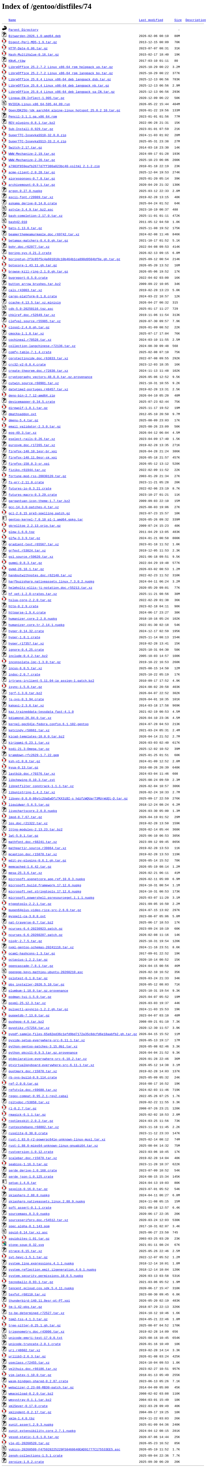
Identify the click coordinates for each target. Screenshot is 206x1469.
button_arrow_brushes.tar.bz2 (35, 284)
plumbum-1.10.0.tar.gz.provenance (38, 990)
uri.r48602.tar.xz (24, 1350)
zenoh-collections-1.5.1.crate (36, 1455)
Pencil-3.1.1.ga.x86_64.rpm (33, 116)
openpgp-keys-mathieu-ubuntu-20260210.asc (46, 972)
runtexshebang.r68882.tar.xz (34, 1127)
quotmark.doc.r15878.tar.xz (33, 1071)
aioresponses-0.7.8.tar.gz (32, 178)
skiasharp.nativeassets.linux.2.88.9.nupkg (47, 1201)
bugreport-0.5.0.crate (28, 277)
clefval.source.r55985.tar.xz (35, 321)
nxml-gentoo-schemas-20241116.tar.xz (41, 947)
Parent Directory (23, 29)
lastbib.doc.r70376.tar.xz (32, 773)
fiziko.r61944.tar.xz (27, 470)
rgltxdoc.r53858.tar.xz (29, 1102)
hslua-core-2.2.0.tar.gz (30, 600)
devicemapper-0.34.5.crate (32, 401)
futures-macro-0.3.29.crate (33, 494)
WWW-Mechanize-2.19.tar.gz (32, 153)
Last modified (151, 20)
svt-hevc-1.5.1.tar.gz (28, 1257)
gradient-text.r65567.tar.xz (34, 544)
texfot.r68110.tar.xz (27, 1294)
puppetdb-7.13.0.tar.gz (29, 1015)
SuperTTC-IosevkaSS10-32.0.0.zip (37, 135)
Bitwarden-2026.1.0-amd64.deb (35, 36)
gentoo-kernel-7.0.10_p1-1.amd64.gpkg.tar (46, 519)
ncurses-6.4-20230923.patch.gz (36, 928)
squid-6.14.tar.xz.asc (28, 1232)
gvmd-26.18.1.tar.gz (26, 569)
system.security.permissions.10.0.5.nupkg (46, 1275)
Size (178, 20)
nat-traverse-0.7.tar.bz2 (31, 922)
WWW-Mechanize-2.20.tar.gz (32, 160)
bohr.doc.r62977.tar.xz (29, 246)
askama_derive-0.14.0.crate (33, 203)
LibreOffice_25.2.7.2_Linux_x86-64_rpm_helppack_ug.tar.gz (61, 67)
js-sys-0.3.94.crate (26, 699)
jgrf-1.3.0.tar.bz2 (25, 693)
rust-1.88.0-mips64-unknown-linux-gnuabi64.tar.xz (53, 1145)
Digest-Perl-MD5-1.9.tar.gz (33, 42)
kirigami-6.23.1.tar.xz (29, 742)
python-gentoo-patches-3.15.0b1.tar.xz (43, 1046)
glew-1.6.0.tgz (22, 532)
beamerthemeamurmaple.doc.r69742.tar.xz (44, 234)
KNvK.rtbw (17, 60)
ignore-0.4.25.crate (26, 649)
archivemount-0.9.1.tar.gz (32, 184)
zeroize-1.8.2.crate (26, 1461)
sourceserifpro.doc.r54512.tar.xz (38, 1220)
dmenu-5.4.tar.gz (23, 420)
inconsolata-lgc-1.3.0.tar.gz (35, 662)
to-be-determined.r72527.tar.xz (36, 1313)
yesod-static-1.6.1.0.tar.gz (34, 1437)
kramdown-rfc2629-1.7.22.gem (34, 755)
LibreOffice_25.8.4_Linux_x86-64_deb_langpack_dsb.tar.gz (60, 79)
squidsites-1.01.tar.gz (29, 1238)
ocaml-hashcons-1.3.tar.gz (32, 953)
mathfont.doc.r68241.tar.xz (33, 842)
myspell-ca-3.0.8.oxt (27, 916)
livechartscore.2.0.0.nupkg (33, 811)
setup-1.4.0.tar (23, 1182)
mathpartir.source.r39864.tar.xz (37, 848)
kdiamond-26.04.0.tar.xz (30, 718)
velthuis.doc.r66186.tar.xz (33, 1368)
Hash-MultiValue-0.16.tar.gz (34, 54)
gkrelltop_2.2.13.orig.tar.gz (35, 525)
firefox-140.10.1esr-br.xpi (33, 451)
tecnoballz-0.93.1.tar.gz (31, 1282)
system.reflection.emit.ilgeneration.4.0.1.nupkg (52, 1269)
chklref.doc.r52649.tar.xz (32, 315)
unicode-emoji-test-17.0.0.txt (36, 1337)
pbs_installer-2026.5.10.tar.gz (36, 984)
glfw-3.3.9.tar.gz (24, 538)
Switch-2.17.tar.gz (25, 147)
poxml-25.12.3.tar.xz (27, 1003)
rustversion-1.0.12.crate (31, 1151)
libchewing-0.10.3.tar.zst (32, 780)
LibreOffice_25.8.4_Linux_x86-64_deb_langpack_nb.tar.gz (59, 85)
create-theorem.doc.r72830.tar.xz (38, 370)
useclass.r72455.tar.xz (29, 1362)
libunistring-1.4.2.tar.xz (32, 792)
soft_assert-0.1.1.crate (30, 1207)
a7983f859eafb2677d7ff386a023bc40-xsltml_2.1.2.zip (54, 166)
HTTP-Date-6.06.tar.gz (28, 48)
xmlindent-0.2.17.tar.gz (30, 1412)
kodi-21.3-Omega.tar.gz (29, 749)
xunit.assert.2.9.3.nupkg (31, 1424)
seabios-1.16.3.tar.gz (28, 1164)
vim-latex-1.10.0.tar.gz (30, 1375)
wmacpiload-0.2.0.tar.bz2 (31, 1393)
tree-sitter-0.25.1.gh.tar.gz (35, 1325)
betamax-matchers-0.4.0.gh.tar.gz (38, 240)
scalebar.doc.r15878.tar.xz (33, 1158)
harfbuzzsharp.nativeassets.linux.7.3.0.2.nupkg (51, 581)
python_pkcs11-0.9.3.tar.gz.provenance (43, 1052)
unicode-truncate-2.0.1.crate (35, 1344)
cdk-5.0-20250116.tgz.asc (31, 308)
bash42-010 (18, 222)
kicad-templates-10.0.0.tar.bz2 (36, 736)
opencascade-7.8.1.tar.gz (31, 966)
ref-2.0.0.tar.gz (23, 1083)
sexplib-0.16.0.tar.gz (28, 1189)
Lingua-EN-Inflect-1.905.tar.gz (36, 98)
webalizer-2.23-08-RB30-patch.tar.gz (41, 1387)
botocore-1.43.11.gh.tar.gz (33, 265)
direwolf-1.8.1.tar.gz (28, 408)
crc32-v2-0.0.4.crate (27, 364)
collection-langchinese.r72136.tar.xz (42, 346)
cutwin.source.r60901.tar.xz (34, 383)
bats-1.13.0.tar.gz (25, 228)
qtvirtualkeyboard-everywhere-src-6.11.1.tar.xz (51, 1065)
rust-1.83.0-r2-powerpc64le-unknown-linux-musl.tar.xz (57, 1139)
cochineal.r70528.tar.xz (30, 339)
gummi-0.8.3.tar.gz (25, 563)
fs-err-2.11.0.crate (26, 482)
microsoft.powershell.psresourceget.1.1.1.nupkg (51, 897)
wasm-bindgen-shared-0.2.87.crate (38, 1381)
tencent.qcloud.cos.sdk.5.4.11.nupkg (41, 1288)
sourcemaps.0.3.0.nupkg (29, 1213)
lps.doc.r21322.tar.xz (28, 823)
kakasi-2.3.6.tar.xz (26, 705)
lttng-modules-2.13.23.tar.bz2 (36, 829)
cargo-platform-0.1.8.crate (33, 296)
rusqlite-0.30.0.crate (28, 1133)
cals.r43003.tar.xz (25, 290)
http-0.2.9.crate (23, 606)
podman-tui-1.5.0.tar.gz (30, 997)
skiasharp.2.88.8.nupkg (29, 1195)
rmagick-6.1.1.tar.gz (27, 1114)
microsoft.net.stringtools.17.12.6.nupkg (45, 891)
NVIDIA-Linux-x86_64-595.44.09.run (39, 104)
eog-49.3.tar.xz (23, 432)
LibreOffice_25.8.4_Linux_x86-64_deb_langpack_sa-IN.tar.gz (62, 91)
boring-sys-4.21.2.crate (30, 253)
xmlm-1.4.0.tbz (22, 1418)
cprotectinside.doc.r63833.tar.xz (38, 358)
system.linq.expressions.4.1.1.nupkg (41, 1263)
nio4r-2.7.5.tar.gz (25, 941)
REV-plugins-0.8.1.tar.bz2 (32, 122)
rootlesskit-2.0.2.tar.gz (31, 1121)
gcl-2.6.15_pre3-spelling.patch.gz (39, 513)
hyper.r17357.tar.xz (26, 643)
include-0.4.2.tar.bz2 (28, 656)
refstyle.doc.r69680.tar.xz (33, 1090)
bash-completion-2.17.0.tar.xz (36, 215)
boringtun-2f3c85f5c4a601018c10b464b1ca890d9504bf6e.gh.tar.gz (64, 259)
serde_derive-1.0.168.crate (33, 1170)
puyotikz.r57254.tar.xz (29, 1028)
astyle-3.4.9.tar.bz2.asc (31, 209)
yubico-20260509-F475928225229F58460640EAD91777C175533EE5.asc (64, 1449)
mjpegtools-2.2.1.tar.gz (30, 904)
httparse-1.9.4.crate (27, 612)
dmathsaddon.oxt (23, 414)
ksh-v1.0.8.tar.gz (24, 761)
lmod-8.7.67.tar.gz (25, 817)
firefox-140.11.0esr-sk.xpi (33, 457)
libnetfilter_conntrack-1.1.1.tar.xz (41, 786)
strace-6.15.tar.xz (25, 1251)
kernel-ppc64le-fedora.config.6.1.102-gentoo (49, 724)
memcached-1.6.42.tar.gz (30, 866)
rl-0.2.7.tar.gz (23, 1108)
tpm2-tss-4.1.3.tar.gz (28, 1319)
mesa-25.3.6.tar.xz (25, 873)
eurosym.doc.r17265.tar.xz (32, 445)
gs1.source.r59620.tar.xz (31, 556)
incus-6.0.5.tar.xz (25, 668)
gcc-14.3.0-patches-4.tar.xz (34, 507)
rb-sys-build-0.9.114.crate (33, 1077)
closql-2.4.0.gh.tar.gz (29, 327)
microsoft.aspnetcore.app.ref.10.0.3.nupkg (47, 879)
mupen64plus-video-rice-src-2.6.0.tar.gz (45, 910)
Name (12, 20)
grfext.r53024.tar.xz (27, 550)
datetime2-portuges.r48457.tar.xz (38, 389)
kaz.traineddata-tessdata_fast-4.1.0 (41, 711)
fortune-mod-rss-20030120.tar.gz (37, 476)
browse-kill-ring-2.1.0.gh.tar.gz (38, 271)
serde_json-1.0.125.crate (31, 1176)
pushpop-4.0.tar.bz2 (26, 1021)
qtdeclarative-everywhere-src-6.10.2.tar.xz (48, 1059)
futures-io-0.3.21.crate (30, 488)
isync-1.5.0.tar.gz (25, 687)
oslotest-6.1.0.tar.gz (28, 978)
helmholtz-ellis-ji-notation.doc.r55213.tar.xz (50, 587)
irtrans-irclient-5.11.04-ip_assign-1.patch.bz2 (51, 680)
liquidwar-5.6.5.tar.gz (29, 804)
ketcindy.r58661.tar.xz (29, 730)
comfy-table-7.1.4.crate (30, 352)
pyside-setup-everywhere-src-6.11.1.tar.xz (47, 1040)
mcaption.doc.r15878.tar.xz (33, 854)
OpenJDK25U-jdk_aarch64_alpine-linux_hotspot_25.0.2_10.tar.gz (64, 110)
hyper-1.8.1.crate (24, 637)
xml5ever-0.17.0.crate (28, 1406)
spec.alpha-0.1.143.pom (29, 1226)
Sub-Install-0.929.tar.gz (31, 129)
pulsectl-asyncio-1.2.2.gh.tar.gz (38, 1009)
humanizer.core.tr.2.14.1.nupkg (36, 625)
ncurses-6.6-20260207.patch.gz (36, 935)
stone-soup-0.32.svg (26, 1244)
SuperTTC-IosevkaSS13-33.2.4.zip (37, 141)
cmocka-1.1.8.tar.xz (26, 333)
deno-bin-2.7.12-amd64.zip (32, 395)
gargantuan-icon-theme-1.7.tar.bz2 (39, 501)
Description (195, 20)
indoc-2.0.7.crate (24, 674)
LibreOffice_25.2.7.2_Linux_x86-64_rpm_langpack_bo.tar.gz (61, 73)
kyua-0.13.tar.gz (23, 767)
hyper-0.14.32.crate (26, 631)
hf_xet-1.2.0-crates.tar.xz (33, 594)
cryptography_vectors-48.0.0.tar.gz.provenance (50, 377)
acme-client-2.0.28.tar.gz (32, 172)
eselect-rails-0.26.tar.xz (32, 439)
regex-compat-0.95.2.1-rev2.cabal (38, 1096)
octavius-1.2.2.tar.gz (28, 959)
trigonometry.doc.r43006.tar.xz (36, 1331)
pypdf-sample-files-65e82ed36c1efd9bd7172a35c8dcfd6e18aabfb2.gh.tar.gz (73, 1034)
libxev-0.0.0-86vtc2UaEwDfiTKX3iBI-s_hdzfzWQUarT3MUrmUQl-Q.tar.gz (68, 798)
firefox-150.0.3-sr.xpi (29, 463)
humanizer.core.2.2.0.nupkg (33, 618)
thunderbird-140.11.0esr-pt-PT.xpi (39, 1300)
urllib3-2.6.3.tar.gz (27, 1356)
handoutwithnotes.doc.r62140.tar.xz (40, 575)
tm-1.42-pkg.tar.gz (25, 1306)
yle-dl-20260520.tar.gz (29, 1443)
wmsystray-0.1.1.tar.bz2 (30, 1399)
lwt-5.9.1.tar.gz (23, 835)
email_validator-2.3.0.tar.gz (35, 426)
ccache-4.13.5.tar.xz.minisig (35, 302)
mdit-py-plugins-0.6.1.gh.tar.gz (37, 860)
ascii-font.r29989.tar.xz (31, 197)
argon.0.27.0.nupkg (25, 191)
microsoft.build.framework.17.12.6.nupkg (45, 885)
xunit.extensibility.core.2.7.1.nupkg (42, 1430)
